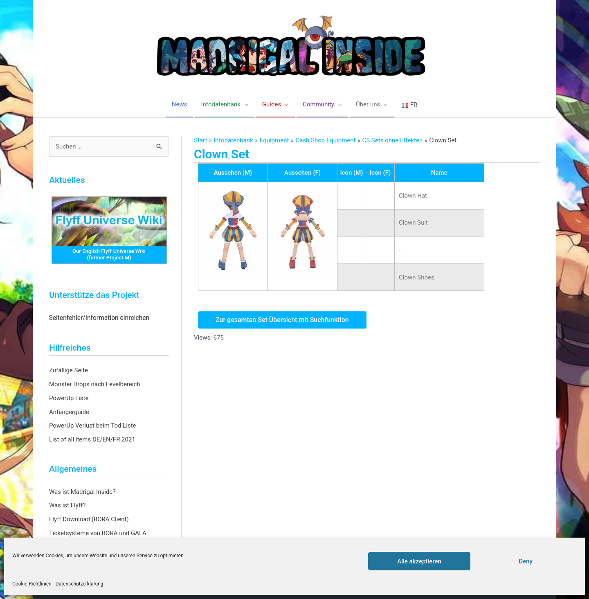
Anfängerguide (69, 412)
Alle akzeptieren (419, 561)
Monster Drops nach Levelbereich (94, 384)
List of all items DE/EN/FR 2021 (92, 439)
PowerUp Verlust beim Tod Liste (92, 425)
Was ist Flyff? (67, 505)
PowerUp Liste (68, 398)
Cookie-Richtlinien (32, 584)
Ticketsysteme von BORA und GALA (97, 533)
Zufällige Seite (68, 370)
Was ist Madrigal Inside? (82, 491)
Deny (526, 561)
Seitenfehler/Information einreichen (99, 318)
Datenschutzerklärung (79, 584)
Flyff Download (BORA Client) (89, 519)
